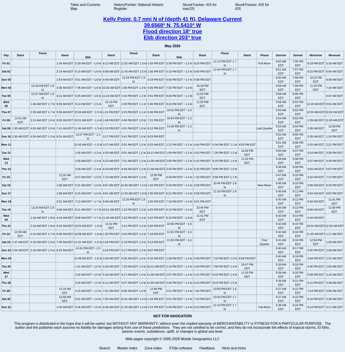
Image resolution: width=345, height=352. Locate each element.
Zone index (153, 348)
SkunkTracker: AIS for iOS (252, 7)
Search (104, 348)
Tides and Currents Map (85, 7)
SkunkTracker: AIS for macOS (200, 7)
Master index (127, 348)
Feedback (207, 348)
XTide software (180, 348)
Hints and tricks (234, 348)
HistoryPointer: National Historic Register (139, 7)
